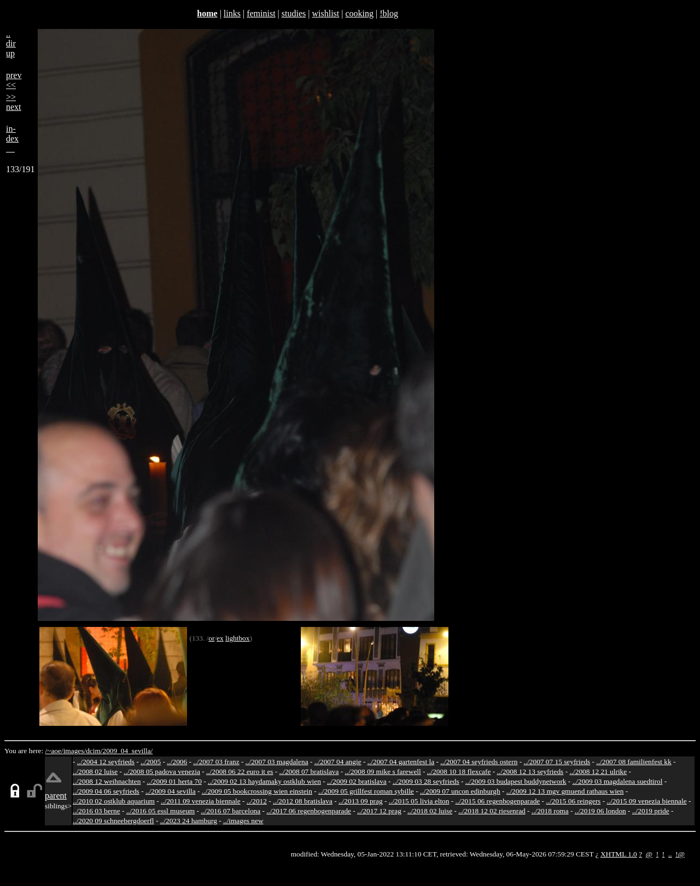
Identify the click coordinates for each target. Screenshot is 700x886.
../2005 (151, 762)
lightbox (237, 638)
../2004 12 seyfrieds (106, 762)
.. (670, 854)
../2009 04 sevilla (170, 791)
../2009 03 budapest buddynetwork (516, 781)
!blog (389, 13)
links (232, 13)
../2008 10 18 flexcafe (459, 771)
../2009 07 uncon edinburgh (460, 791)
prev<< (13, 80)
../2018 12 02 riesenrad (492, 811)
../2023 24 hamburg (188, 821)
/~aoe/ (54, 751)
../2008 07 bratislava (309, 771)
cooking (359, 13)
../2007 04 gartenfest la (401, 762)
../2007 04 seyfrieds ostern (478, 762)
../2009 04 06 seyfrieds (106, 791)
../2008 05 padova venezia (162, 771)
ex (220, 638)
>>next (13, 102)
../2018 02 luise (429, 811)
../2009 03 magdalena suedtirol (618, 781)
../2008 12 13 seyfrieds (530, 771)
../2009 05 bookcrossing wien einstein (257, 791)
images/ (74, 751)
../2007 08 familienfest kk (633, 762)
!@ (680, 854)
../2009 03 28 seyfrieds (426, 781)
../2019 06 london (600, 811)
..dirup (11, 43)
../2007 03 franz (216, 762)
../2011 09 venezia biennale (201, 801)
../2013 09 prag (361, 801)
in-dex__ (12, 138)
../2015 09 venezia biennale (646, 801)
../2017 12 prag (379, 811)
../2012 (257, 801)
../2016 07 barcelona (230, 811)
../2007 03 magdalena (277, 762)
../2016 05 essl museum (160, 811)
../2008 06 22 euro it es (239, 771)
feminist (261, 13)
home (207, 13)
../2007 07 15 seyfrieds (556, 762)
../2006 (177, 762)
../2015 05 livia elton (419, 801)
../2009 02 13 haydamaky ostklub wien (264, 781)
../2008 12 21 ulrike (598, 771)
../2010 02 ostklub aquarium (114, 801)
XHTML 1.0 (618, 854)
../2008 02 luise (95, 771)
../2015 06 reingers (573, 801)
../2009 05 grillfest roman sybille (366, 791)
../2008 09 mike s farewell (383, 771)
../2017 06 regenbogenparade (308, 811)
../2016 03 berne (96, 811)
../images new (243, 821)
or (211, 638)
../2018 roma (550, 811)
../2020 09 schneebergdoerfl (113, 821)
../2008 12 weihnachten (107, 781)
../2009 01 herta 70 (174, 781)
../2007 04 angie (337, 762)
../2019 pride (650, 811)
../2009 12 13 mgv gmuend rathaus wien (565, 791)
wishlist (325, 13)
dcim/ (94, 751)
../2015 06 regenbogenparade (498, 801)
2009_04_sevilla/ (127, 751)
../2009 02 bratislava (357, 781)
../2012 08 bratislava (302, 801)
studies (294, 13)
